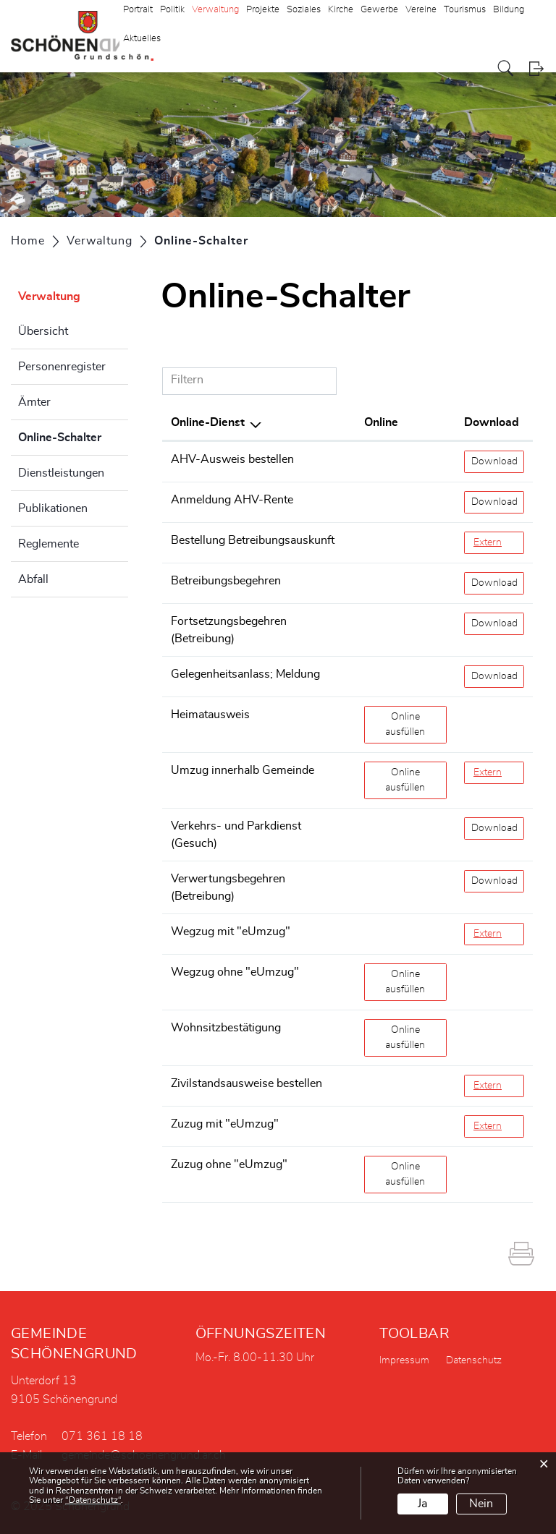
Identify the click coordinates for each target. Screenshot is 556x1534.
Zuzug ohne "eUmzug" (229, 1164)
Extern (498, 541)
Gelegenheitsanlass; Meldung (245, 674)
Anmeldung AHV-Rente (232, 500)
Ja (422, 1503)
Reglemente (48, 544)
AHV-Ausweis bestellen (232, 459)
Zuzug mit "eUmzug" (225, 1124)
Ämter (34, 402)
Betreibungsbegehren (226, 581)
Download (498, 460)
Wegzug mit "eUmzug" (230, 931)
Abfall (33, 579)
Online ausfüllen (416, 723)
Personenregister (62, 366)
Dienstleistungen (61, 473)
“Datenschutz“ (93, 1500)
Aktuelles (142, 38)
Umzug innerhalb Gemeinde (242, 770)
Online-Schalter (73, 435)
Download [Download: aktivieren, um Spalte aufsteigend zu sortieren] (491, 422)
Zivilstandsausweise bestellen (246, 1083)
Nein (481, 1503)
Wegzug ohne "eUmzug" (235, 972)
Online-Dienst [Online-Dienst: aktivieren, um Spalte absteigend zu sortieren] (208, 422)
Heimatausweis (210, 714)
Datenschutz (474, 1360)
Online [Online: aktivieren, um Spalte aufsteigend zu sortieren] (381, 422)
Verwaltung (49, 296)
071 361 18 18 (102, 1436)
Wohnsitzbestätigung (226, 1028)
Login (536, 68)
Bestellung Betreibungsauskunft (252, 540)
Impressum (404, 1360)
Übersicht (43, 331)
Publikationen (53, 508)
